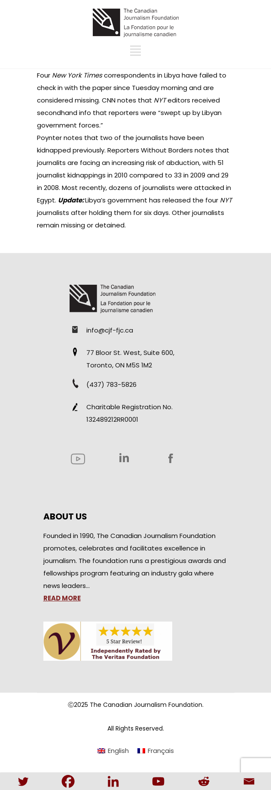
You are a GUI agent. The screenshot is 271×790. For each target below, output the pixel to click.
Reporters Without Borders (151, 150)
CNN (109, 100)
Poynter (50, 137)
